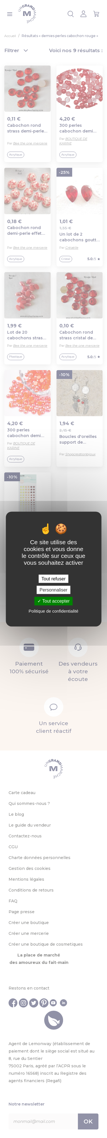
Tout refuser (53, 578)
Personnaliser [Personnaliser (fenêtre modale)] (54, 590)
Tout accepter (53, 601)
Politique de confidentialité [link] (53, 610)
